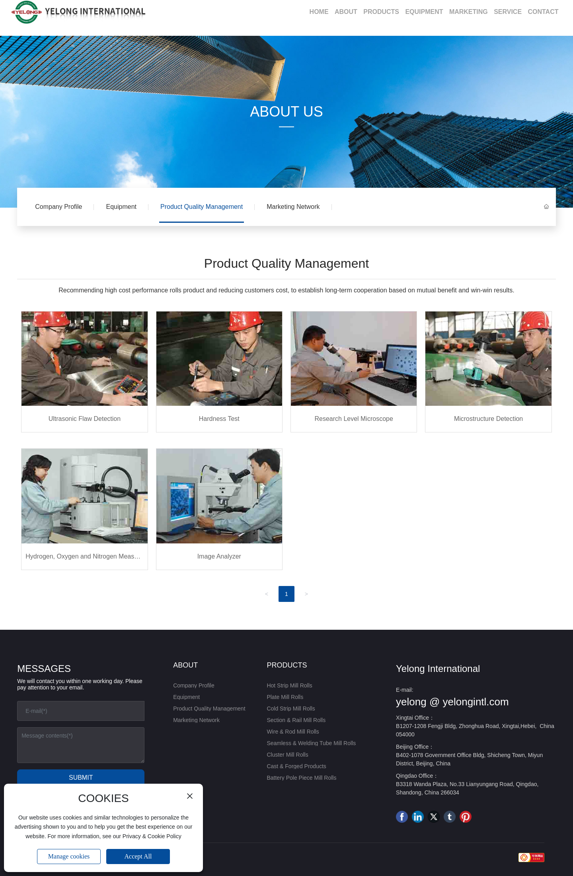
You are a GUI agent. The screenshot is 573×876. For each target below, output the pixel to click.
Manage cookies (69, 856)
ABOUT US (286, 111)
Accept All (138, 856)
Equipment (121, 206)
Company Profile (58, 206)
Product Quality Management (201, 206)
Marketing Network (293, 206)
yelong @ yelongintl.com (452, 702)
